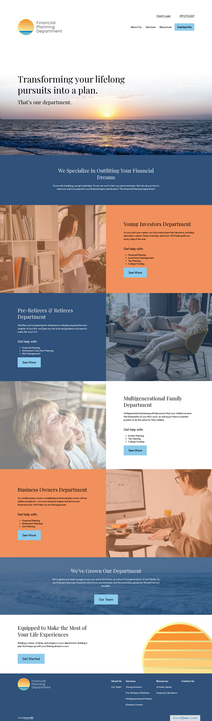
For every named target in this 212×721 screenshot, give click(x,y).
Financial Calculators (166, 655)
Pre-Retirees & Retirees (138, 655)
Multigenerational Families (139, 661)
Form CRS (28, 680)
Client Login (163, 6)
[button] (136, 17)
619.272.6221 (187, 6)
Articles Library (164, 649)
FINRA (104, 693)
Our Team (116, 649)
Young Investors (134, 649)
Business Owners (134, 666)
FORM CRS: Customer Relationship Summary (40, 710)
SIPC (110, 693)
